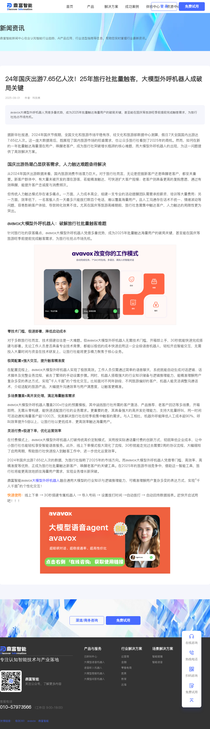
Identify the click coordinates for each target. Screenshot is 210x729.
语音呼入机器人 (93, 668)
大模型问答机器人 (94, 679)
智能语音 (157, 662)
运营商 (125, 656)
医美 (123, 673)
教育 (123, 679)
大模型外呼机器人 (46, 480)
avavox (31, 721)
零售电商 (126, 668)
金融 (123, 662)
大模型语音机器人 (94, 662)
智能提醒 (157, 656)
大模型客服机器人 (94, 673)
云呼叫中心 (90, 656)
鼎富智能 (43, 721)
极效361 (20, 721)
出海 (123, 684)
